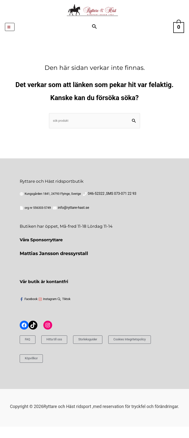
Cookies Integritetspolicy (48, 369)
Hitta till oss (60, 350)
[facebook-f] (29, 310)
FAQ (28, 350)
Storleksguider (101, 350)
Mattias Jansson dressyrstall (50, 265)
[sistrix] (63, 310)
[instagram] (47, 310)
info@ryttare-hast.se (38, 219)
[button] (94, 35)
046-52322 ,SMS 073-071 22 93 (109, 206)
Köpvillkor (97, 369)
